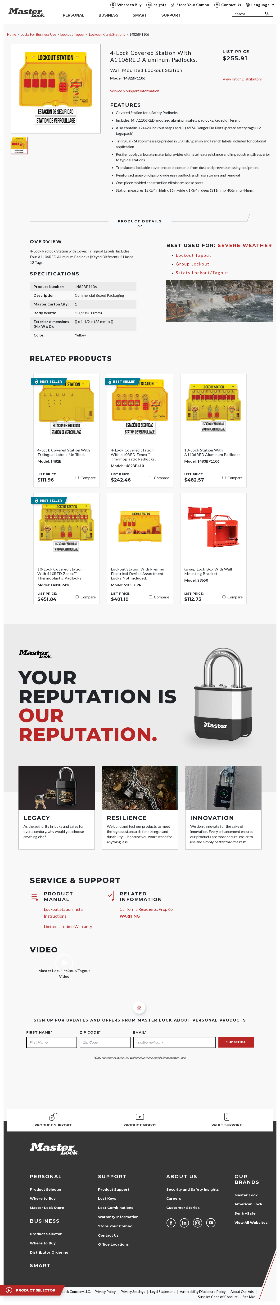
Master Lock (246, 1195)
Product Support (113, 1189)
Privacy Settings (133, 1292)
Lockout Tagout (72, 34)
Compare (88, 477)
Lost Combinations (115, 1208)
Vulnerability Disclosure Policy (203, 1292)
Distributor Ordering (49, 1252)
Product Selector (46, 1189)
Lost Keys (107, 1198)
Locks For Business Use (38, 34)
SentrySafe (245, 1213)
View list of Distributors (242, 79)
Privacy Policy (105, 1292)
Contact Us (108, 1235)
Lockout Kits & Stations (107, 34)
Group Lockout (192, 263)
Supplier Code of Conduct (218, 1297)
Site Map (249, 1297)
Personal (46, 1176)
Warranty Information (118, 1217)
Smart (40, 1265)
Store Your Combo (115, 1226)
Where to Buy (43, 1198)
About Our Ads (242, 1292)
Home (11, 34)
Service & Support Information (134, 90)
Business (45, 1221)
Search (240, 14)
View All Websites (251, 1223)
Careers (173, 1198)
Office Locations (113, 1244)
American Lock (248, 1204)
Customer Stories (183, 1208)
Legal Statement (162, 1292)
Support (112, 1176)
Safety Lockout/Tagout (202, 272)
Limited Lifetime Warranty (68, 926)
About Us (181, 1176)
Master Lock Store (47, 1208)
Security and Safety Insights (192, 1189)
